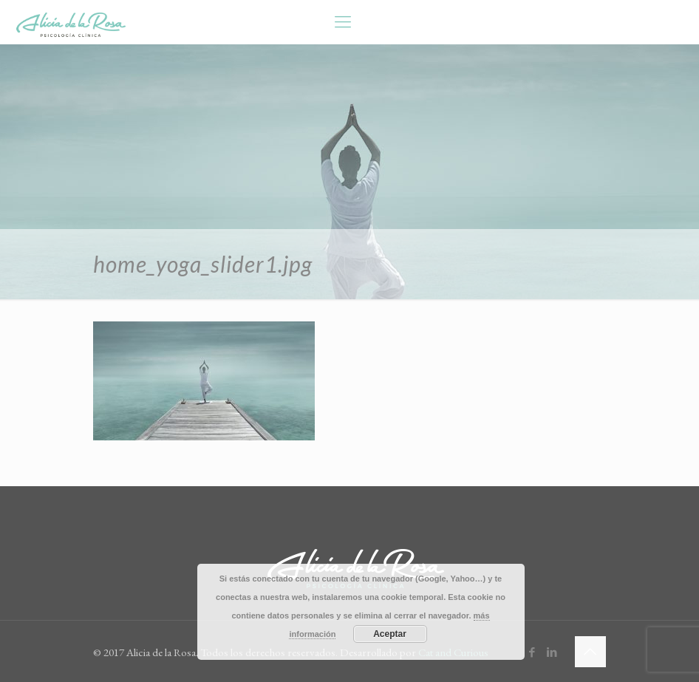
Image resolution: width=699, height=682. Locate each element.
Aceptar (389, 634)
